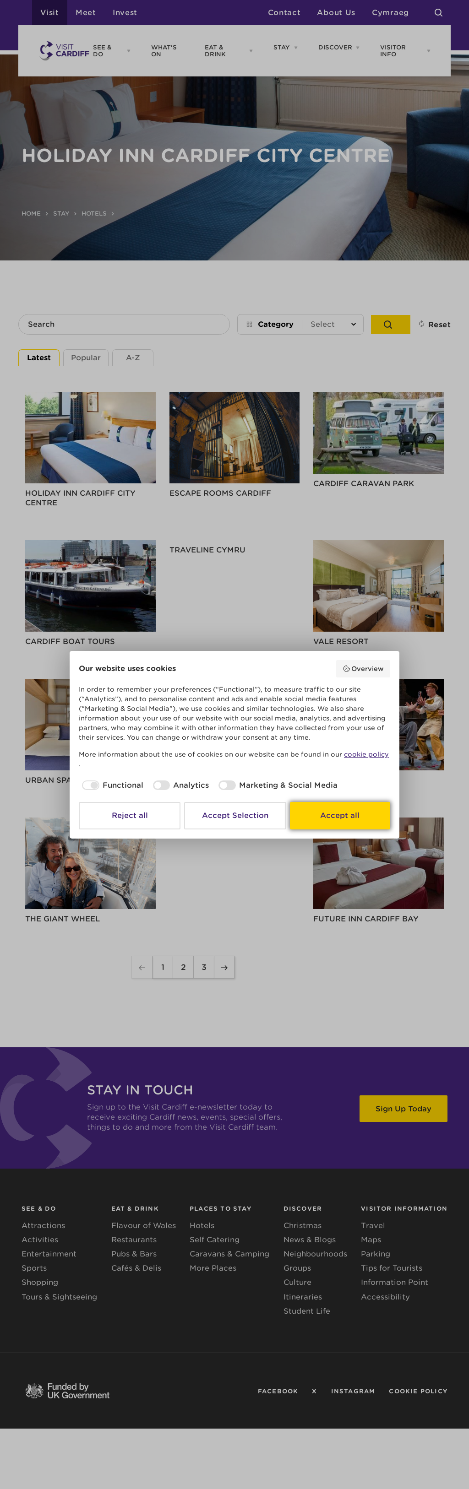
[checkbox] (111, 785)
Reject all (130, 815)
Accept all (340, 815)
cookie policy (366, 754)
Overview (363, 669)
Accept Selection (235, 815)
